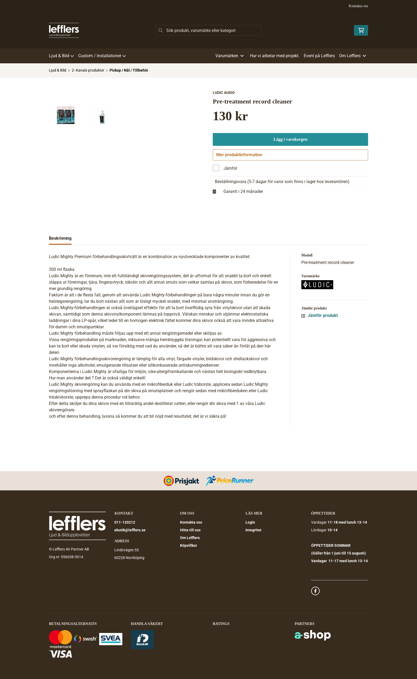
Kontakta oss (358, 6)
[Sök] (208, 30)
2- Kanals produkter (88, 70)
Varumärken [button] (229, 55)
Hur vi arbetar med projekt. (274, 55)
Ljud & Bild (61, 55)
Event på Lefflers (319, 55)
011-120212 (124, 522)
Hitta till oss (190, 530)
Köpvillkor (188, 545)
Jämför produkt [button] (319, 347)
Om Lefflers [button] (352, 55)
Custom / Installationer (102, 55)
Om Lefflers (190, 538)
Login (250, 522)
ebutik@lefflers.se (129, 530)
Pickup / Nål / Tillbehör (129, 70)
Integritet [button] (253, 530)
